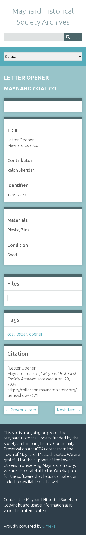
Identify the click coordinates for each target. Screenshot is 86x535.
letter (22, 334)
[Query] (43, 37)
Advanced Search (78, 37)
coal (11, 334)
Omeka (48, 526)
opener (35, 334)
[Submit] (68, 37)
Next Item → (68, 410)
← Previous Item (21, 410)
